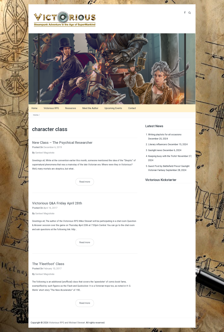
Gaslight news (155, 150)
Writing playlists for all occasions (164, 134)
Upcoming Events (113, 108)
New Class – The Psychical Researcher (62, 143)
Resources (70, 108)
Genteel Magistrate (44, 152)
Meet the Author (90, 108)
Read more (84, 181)
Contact (132, 108)
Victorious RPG (51, 108)
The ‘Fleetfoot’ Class (48, 264)
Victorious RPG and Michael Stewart (67, 322)
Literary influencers (157, 144)
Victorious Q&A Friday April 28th (57, 203)
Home (34, 108)
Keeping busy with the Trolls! (162, 156)
